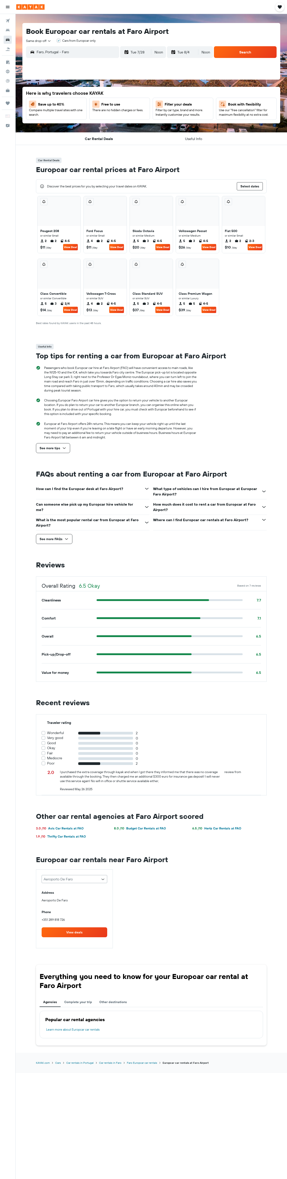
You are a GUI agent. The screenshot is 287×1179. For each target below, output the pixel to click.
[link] (74, 932)
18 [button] (136, 115)
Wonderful (55, 733)
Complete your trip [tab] (78, 1002)
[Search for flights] (8, 20)
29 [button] (103, 137)
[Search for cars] (8, 39)
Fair (50, 753)
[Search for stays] (8, 30)
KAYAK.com (43, 1062)
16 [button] (114, 115)
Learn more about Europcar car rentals (73, 1029)
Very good (55, 738)
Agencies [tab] (50, 1002)
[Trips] (8, 103)
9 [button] (114, 105)
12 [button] (71, 115)
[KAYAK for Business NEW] (8, 90)
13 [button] (81, 115)
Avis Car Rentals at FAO (60, 828)
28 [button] (92, 137)
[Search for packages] (8, 49)
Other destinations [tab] (113, 1002)
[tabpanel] (151, 1024)
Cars (58, 1062)
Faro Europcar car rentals (142, 1062)
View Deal (70, 247)
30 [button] (114, 137)
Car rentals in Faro (110, 1062)
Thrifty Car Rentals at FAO (61, 836)
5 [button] (71, 105)
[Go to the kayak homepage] (30, 7)
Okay (51, 748)
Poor (51, 763)
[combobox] (38, 41)
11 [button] (136, 105)
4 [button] (136, 94)
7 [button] (92, 105)
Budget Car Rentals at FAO (140, 828)
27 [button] (82, 137)
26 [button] (71, 137)
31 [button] (125, 137)
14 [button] (92, 115)
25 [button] (136, 126)
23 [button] (114, 126)
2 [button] (114, 94)
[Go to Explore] (8, 71)
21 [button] (92, 126)
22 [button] (103, 126)
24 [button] (125, 126)
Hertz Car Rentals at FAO (216, 828)
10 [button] (125, 105)
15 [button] (103, 115)
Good (51, 743)
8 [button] (103, 105)
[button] (8, 7)
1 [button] (103, 94)
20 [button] (81, 126)
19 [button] (71, 126)
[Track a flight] (8, 80)
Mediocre (54, 758)
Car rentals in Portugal (80, 1062)
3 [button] (125, 94)
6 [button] (82, 105)
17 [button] (125, 115)
